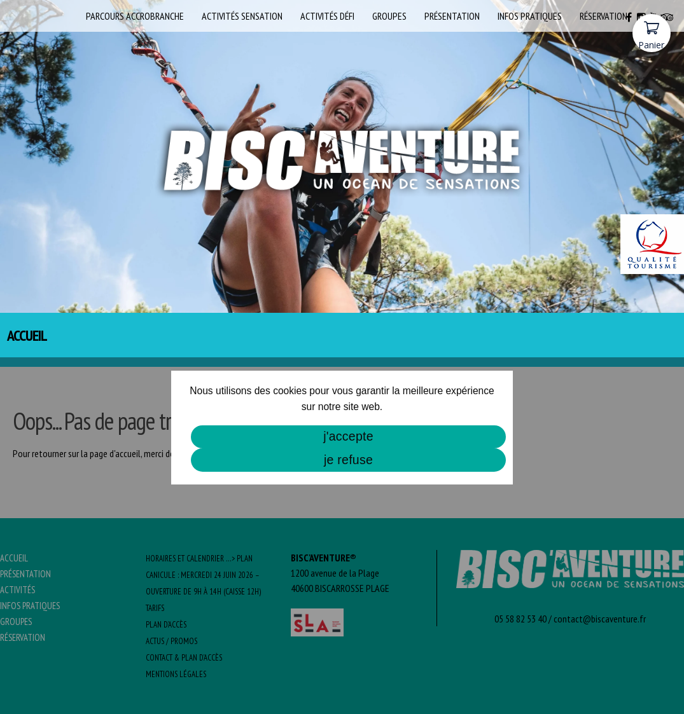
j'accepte (348, 436)
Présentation (452, 16)
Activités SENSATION (242, 16)
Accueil (62, 16)
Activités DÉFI (327, 16)
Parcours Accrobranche (135, 16)
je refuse (348, 460)
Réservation (603, 16)
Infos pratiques (530, 16)
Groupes (389, 16)
